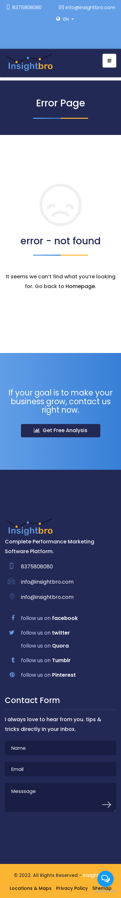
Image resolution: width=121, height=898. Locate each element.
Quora (60, 645)
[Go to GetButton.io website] (105, 891)
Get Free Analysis (60, 430)
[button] (70, 19)
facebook (65, 618)
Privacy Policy (72, 888)
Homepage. (81, 286)
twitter (61, 633)
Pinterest (64, 675)
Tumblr (61, 660)
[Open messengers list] (105, 879)
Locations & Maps (31, 888)
